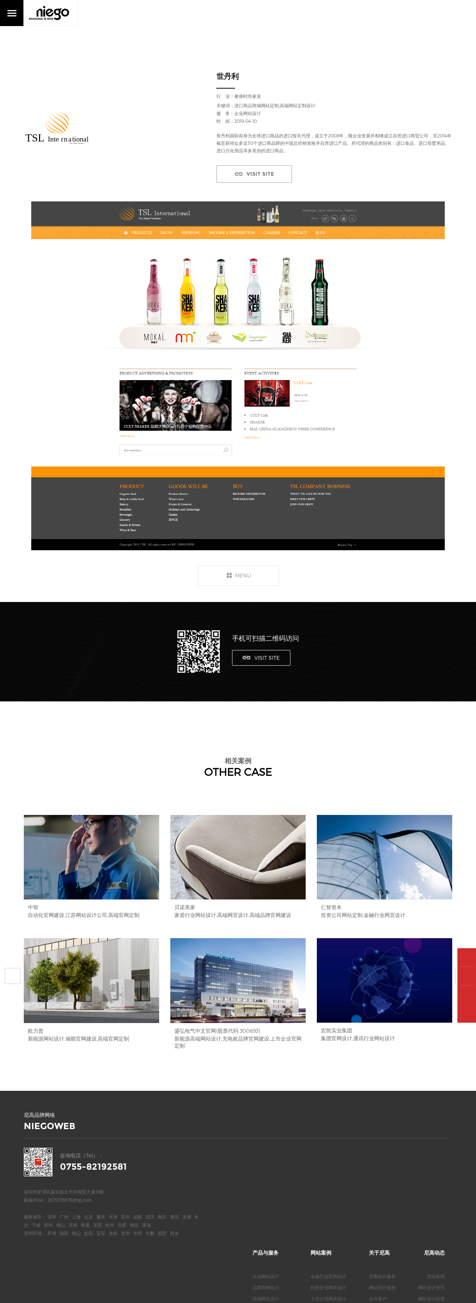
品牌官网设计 (266, 1160)
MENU (243, 575)
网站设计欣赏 (431, 1172)
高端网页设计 (266, 1172)
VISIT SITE (258, 174)
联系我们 (378, 1194)
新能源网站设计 (326, 1194)
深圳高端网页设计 (270, 1216)
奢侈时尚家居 (247, 96)
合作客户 (378, 1172)
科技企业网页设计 (328, 1160)
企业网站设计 (266, 1149)
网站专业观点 (431, 1183)
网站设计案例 (382, 1160)
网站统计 (133, 1291)
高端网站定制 (266, 1183)
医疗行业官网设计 (328, 1183)
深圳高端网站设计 (270, 1194)
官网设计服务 (382, 1149)
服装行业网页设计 (328, 1216)
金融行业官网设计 (328, 1149)
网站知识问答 (431, 1194)
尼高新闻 (436, 1149)
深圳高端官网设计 (270, 1205)
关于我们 (378, 1183)
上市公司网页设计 (328, 1172)
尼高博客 (378, 1205)
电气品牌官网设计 (328, 1205)
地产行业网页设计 (328, 1227)
